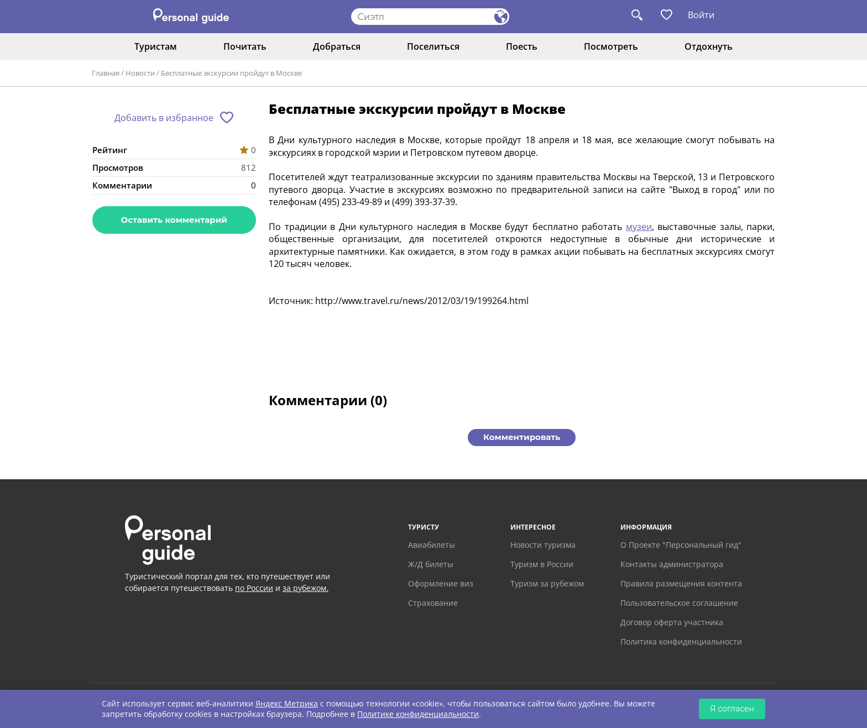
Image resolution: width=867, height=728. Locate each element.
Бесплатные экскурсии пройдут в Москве (231, 73)
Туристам (155, 46)
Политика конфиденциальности (681, 641)
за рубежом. (305, 588)
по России (254, 588)
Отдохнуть (709, 46)
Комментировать (521, 437)
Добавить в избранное (163, 118)
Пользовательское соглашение (679, 603)
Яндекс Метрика (286, 703)
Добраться (337, 46)
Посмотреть (611, 46)
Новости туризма (543, 545)
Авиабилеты (431, 545)
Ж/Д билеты (430, 564)
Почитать (245, 46)
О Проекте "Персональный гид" (680, 545)
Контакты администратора (671, 564)
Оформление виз (440, 583)
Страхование (433, 603)
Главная (105, 73)
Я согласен (732, 709)
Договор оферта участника (671, 622)
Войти (701, 15)
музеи (639, 227)
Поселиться (433, 46)
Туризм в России (541, 564)
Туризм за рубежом (547, 583)
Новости (140, 73)
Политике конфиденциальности (418, 714)
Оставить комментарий (174, 219)
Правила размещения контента (681, 583)
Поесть (521, 46)
